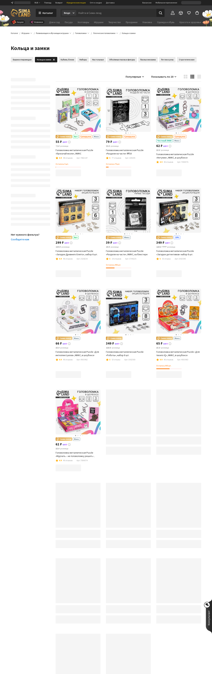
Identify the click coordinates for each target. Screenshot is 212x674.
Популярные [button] (135, 76)
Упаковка (147, 22)
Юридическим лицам (76, 2)
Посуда (69, 22)
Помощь (47, 2)
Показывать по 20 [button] (164, 76)
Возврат (59, 2)
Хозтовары (83, 22)
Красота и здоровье (190, 22)
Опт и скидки (96, 2)
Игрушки (98, 22)
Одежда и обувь (166, 22)
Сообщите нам (20, 239)
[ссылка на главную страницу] (20, 13)
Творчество (114, 22)
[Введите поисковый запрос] (116, 13)
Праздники (131, 22)
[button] (129, 33)
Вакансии (147, 2)
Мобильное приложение (166, 2)
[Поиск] (160, 13)
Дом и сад (54, 22)
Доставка (110, 2)
